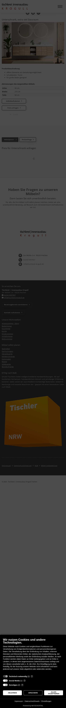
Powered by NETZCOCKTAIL (33, 706)
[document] (33, 655)
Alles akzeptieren (53, 693)
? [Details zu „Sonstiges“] (22, 685)
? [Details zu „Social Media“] (24, 681)
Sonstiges (13, 685)
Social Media (14, 681)
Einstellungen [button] (46, 701)
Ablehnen (12, 693)
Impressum (19, 701)
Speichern (33, 693)
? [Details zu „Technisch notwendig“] (31, 676)
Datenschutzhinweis (32, 701)
